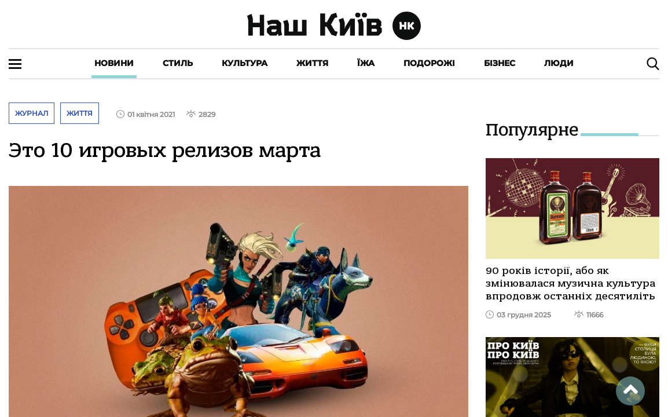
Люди (559, 63)
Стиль (178, 63)
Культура (244, 63)
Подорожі (429, 63)
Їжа (366, 63)
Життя (312, 63)
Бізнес (499, 63)
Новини (114, 63)
